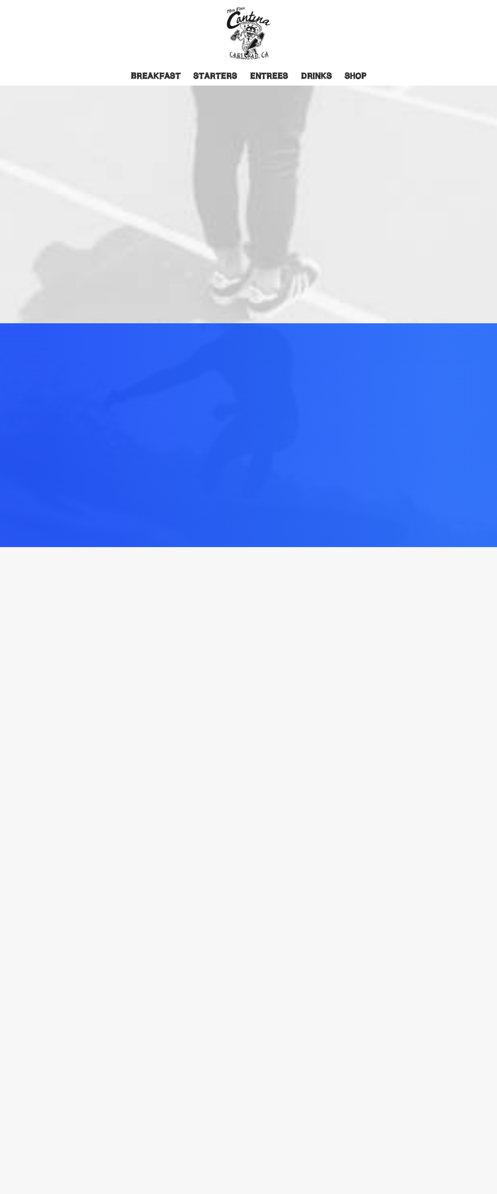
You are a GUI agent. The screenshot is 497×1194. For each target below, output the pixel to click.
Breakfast (156, 76)
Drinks (316, 76)
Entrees (269, 76)
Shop (355, 76)
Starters (215, 76)
